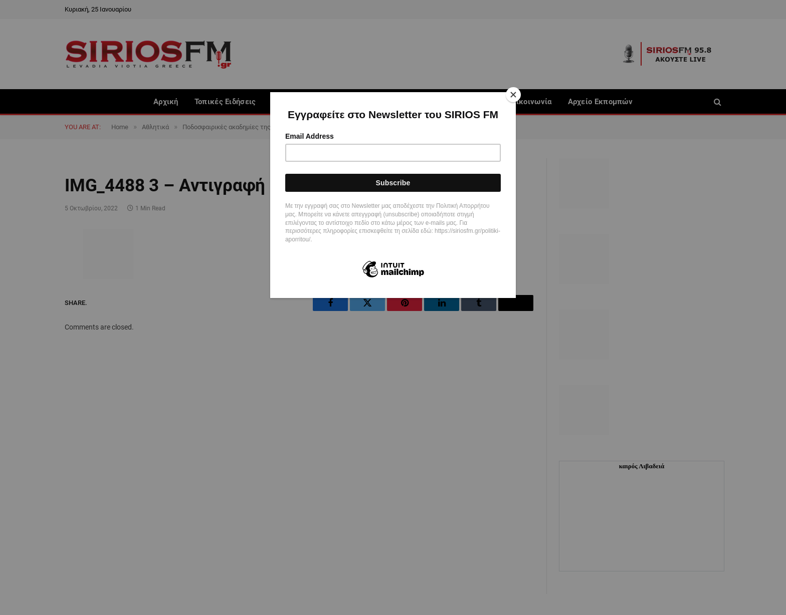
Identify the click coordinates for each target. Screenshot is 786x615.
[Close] (513, 94)
